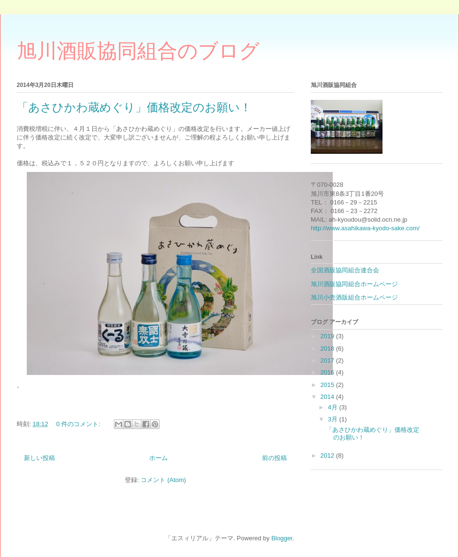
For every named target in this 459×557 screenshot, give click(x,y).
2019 (328, 336)
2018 (328, 348)
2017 (328, 360)
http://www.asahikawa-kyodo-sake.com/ (365, 228)
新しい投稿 (39, 457)
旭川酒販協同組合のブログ (138, 51)
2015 (328, 384)
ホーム (158, 457)
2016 (328, 372)
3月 (333, 419)
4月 (333, 407)
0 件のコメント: (79, 424)
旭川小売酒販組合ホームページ (354, 297)
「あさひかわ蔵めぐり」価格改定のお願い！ (134, 107)
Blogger (281, 538)
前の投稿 (274, 457)
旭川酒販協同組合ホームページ (354, 284)
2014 (328, 396)
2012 (328, 455)
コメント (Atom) (163, 479)
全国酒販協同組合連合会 (345, 270)
